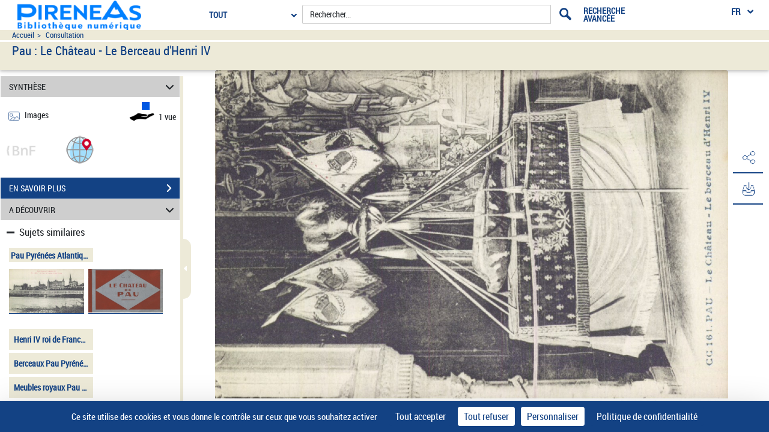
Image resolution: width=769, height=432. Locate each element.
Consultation (65, 35)
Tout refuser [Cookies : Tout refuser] (486, 416)
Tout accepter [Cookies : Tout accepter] (420, 416)
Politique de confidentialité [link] (647, 416)
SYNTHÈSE (93, 86)
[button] (80, 149)
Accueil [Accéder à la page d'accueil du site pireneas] (23, 35)
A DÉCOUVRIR (93, 209)
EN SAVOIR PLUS (94, 188)
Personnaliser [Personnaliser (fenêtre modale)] (553, 416)
